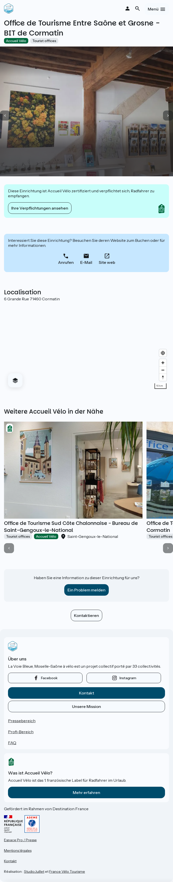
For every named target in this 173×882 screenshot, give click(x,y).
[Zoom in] (162, 362)
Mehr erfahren (86, 792)
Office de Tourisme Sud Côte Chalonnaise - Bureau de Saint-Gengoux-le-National (71, 527)
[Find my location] (162, 353)
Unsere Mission (86, 706)
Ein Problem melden (87, 589)
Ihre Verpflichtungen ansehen (39, 208)
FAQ (12, 742)
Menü (153, 9)
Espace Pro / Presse (20, 840)
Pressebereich (22, 720)
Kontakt (86, 692)
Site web (107, 262)
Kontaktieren (86, 615)
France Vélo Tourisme (67, 871)
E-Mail (86, 262)
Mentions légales (18, 850)
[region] (86, 346)
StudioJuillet (34, 871)
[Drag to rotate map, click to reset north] (162, 377)
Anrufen (66, 262)
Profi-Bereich (21, 731)
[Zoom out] (162, 370)
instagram (128, 678)
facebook (49, 678)
